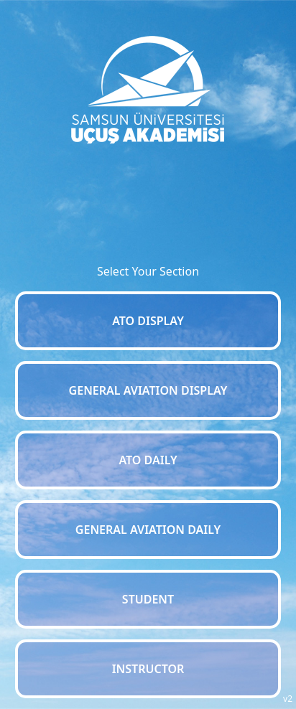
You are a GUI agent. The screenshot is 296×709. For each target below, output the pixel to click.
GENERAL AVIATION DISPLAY (148, 390)
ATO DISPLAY (148, 321)
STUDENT (148, 599)
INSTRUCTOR (148, 669)
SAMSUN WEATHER (148, 197)
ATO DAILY (148, 460)
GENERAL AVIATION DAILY (148, 529)
